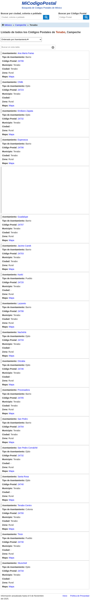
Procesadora (24, 390)
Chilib (20, 82)
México (7, 24)
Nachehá (22, 332)
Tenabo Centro (25, 505)
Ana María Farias (26, 53)
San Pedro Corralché (28, 448)
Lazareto (22, 303)
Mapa (11, 76)
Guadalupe (23, 217)
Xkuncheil (22, 563)
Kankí (20, 274)
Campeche (20, 25)
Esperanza (23, 140)
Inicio (65, 596)
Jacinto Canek (24, 246)
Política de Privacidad (79, 596)
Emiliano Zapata (25, 111)
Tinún (20, 534)
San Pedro (23, 419)
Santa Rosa (23, 476)
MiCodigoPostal (39, 3)
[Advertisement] (46, 190)
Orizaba (21, 361)
